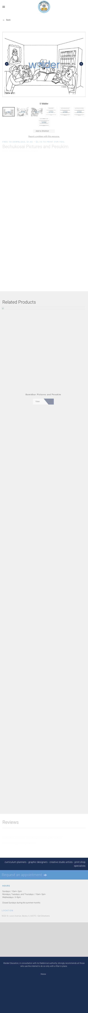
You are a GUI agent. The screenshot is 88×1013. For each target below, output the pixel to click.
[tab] (8, 111)
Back (8, 20)
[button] (3, 7)
